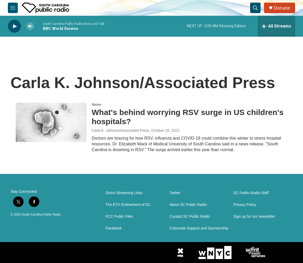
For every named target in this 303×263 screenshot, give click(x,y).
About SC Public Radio (188, 205)
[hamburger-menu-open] (13, 8)
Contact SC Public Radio (189, 216)
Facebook (114, 228)
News (96, 104)
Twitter (174, 193)
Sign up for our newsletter (254, 216)
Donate (282, 8)
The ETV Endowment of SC (128, 205)
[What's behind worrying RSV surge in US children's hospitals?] (51, 122)
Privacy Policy (244, 205)
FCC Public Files (119, 216)
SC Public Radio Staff (250, 193)
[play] (14, 26)
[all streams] (276, 26)
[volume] (30, 26)
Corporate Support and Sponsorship (198, 228)
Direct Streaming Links (124, 193)
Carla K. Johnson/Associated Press (120, 130)
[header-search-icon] (255, 8)
